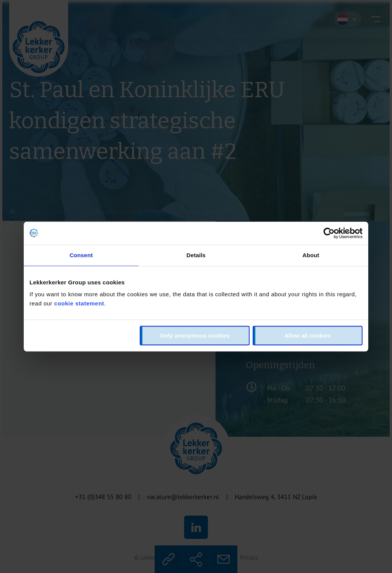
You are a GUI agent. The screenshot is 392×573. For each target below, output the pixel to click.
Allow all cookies (307, 335)
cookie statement (79, 303)
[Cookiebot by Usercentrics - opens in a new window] (329, 233)
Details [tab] (196, 255)
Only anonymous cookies (195, 335)
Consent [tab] (81, 255)
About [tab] (310, 255)
